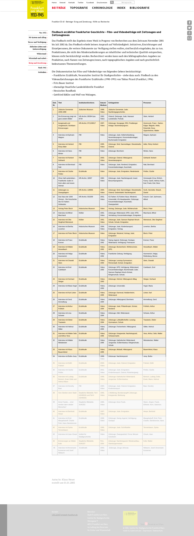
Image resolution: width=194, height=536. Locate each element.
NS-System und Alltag (37, 37)
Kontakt (72, 2)
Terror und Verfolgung (37, 42)
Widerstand (41, 54)
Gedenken (42, 72)
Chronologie (102, 7)
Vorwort (62, 2)
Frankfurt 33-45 (58, 22)
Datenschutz (158, 531)
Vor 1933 (42, 33)
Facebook (90, 2)
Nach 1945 (42, 68)
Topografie (79, 7)
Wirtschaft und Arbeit (37, 58)
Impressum (147, 531)
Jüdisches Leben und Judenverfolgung (38, 48)
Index (121, 7)
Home (54, 2)
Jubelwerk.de (135, 531)
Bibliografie (139, 7)
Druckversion (102, 2)
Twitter (80, 2)
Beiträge (59, 7)
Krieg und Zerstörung (83, 22)
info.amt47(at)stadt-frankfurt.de (65, 515)
